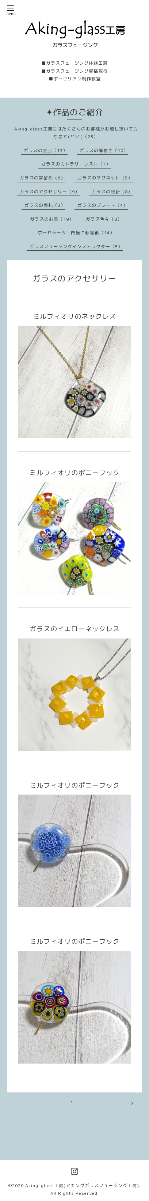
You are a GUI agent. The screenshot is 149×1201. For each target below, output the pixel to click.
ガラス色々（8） (104, 219)
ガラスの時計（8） (112, 192)
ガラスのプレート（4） (102, 205)
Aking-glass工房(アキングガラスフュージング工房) (82, 1185)
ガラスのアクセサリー (74, 278)
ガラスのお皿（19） (52, 219)
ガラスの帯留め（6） (42, 178)
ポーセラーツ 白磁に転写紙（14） (76, 233)
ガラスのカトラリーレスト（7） (76, 164)
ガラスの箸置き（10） (104, 150)
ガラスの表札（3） (44, 205)
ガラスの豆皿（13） (46, 150)
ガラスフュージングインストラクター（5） (76, 246)
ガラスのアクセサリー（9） (50, 192)
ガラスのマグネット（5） (105, 178)
